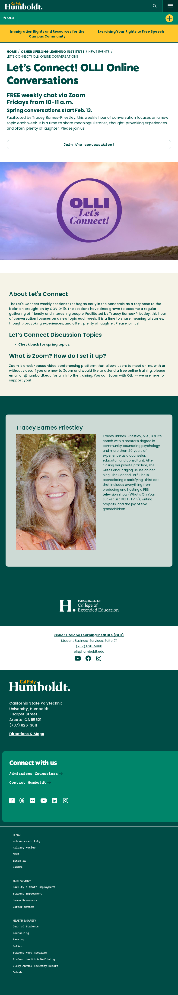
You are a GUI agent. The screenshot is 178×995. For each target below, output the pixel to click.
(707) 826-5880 (89, 646)
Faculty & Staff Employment (34, 887)
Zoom (14, 366)
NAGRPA (17, 867)
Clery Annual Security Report (35, 965)
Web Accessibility (26, 841)
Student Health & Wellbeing (34, 959)
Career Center (23, 906)
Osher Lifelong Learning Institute (52, 52)
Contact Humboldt (27, 782)
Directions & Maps (26, 734)
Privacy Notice (24, 847)
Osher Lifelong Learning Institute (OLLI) (89, 635)
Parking (18, 939)
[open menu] (170, 6)
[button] (154, 6)
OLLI (8, 18)
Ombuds (17, 972)
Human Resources (25, 900)
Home (12, 52)
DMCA (16, 854)
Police (17, 946)
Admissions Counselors (33, 773)
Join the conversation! (89, 144)
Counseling (21, 933)
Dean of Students (26, 926)
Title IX (19, 860)
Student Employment (27, 893)
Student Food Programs (30, 952)
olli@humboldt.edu (35, 375)
